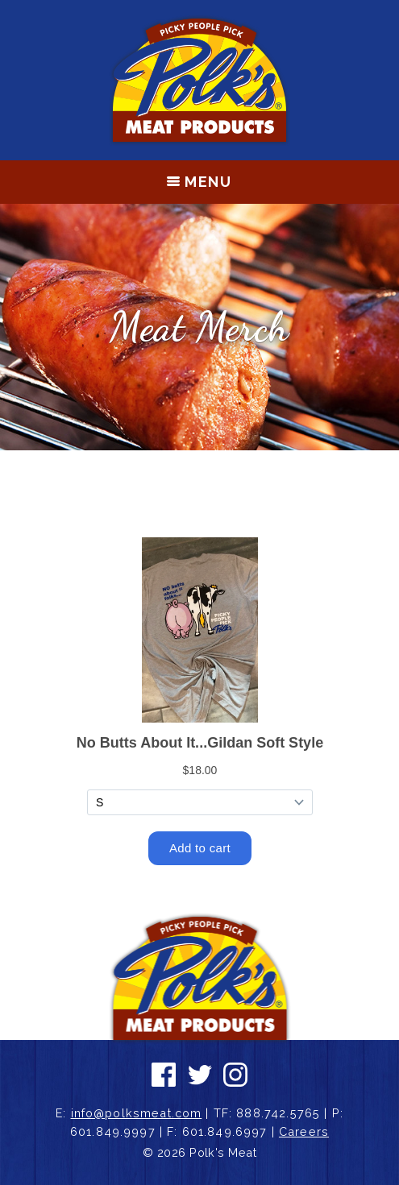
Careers (304, 1131)
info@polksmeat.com (136, 1113)
